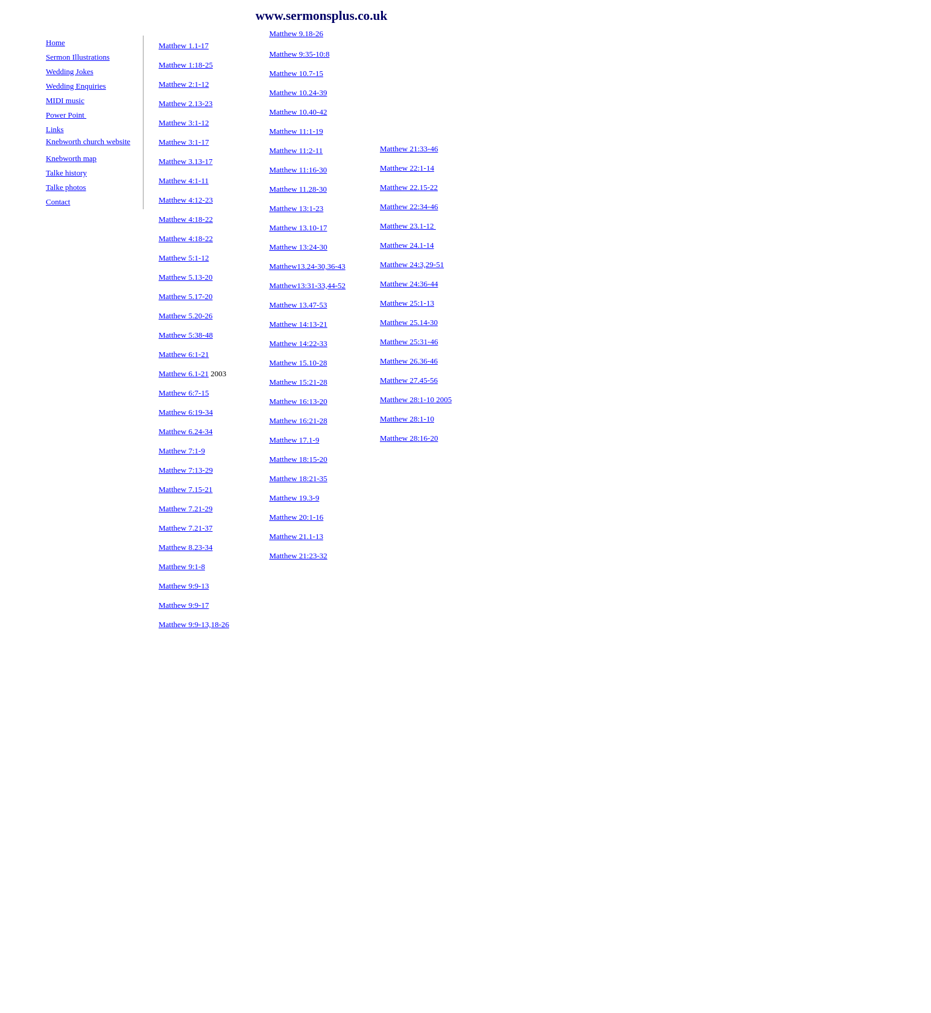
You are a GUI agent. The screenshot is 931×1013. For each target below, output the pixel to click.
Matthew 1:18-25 (186, 64)
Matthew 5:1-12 (184, 257)
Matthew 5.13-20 (186, 277)
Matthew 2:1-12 (184, 84)
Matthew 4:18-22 (186, 238)
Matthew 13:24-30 (298, 246)
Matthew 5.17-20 (186, 296)
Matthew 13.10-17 (298, 227)
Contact (58, 201)
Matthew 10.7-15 (296, 73)
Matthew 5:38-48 (186, 334)
